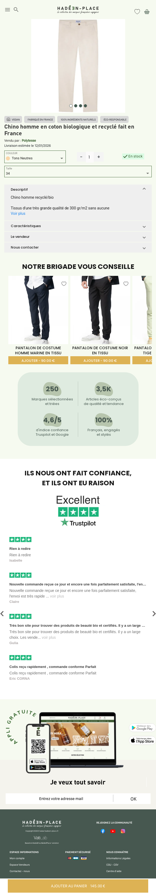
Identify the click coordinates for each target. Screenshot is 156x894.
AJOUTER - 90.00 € (38, 360)
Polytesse (29, 140)
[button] (78, 190)
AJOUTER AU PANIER (78, 886)
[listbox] (35, 158)
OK (133, 799)
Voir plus (18, 213)
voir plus (57, 596)
